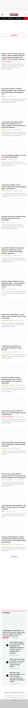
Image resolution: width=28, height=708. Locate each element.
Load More (14, 556)
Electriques (10, 18)
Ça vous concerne (21, 697)
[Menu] (2, 14)
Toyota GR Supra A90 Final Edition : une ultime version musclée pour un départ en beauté (13, 507)
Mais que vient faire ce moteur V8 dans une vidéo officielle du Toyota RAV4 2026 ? (13, 218)
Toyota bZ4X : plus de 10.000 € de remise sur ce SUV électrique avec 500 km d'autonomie (13, 412)
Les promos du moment (10, 697)
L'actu (3, 18)
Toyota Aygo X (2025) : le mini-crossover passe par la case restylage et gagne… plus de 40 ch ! (13, 186)
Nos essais (18, 18)
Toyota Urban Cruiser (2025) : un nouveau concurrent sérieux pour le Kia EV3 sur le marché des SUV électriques (13, 475)
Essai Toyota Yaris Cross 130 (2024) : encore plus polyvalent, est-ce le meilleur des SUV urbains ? (17, 662)
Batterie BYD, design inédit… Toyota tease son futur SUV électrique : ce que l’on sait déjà (13, 316)
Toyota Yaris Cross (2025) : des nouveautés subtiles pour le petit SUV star (11, 348)
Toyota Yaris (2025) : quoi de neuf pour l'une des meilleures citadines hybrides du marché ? (13, 444)
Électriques (11, 695)
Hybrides (17, 695)
